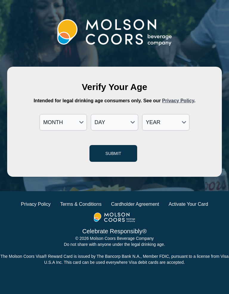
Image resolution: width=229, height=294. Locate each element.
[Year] (166, 122)
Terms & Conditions (81, 204)
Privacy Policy (178, 100)
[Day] (114, 122)
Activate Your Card (188, 204)
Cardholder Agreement (135, 204)
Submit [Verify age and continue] (113, 153)
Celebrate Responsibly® (114, 231)
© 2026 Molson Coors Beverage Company (114, 238)
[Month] (63, 122)
